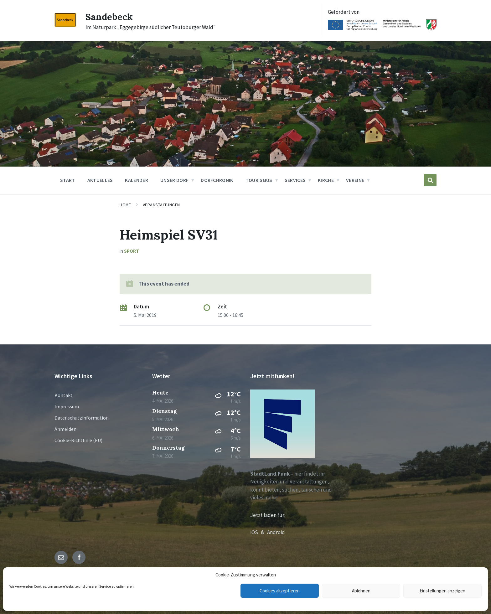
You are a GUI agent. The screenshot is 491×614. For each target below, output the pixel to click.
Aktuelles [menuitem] (100, 180)
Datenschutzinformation (81, 418)
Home (125, 205)
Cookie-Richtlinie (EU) (78, 440)
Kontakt (63, 395)
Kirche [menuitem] (326, 180)
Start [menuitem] (67, 180)
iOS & (258, 532)
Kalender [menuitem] (136, 180)
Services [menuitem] (295, 180)
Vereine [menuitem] (355, 180)
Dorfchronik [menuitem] (217, 180)
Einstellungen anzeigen (442, 591)
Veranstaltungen (161, 205)
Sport (131, 251)
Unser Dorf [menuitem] (174, 180)
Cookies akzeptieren (280, 591)
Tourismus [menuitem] (259, 180)
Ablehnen (361, 591)
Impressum (66, 406)
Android (276, 532)
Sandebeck (109, 17)
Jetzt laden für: (267, 515)
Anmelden (65, 429)
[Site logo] (65, 25)
